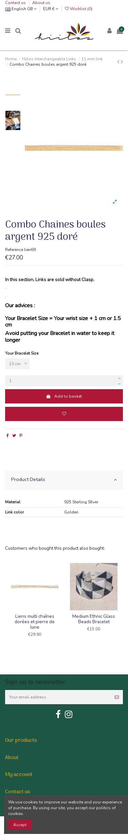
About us (41, 2)
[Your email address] (58, 697)
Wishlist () (78, 9)
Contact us (16, 2)
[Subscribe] (117, 697)
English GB (21, 9)
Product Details (64, 479)
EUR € (50, 9)
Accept (19, 824)
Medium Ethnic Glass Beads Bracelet (93, 619)
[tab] (64, 479)
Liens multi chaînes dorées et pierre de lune (35, 621)
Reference (14, 249)
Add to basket (64, 396)
